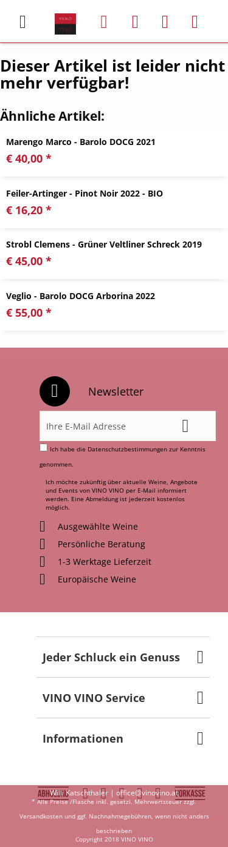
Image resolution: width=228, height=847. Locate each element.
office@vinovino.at (147, 793)
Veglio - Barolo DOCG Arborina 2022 (80, 296)
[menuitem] (29, 22)
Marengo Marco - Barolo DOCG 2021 (81, 141)
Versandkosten (41, 816)
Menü (22, 17)
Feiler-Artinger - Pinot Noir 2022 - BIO (84, 193)
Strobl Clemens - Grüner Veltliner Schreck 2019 (104, 244)
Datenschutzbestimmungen (127, 449)
